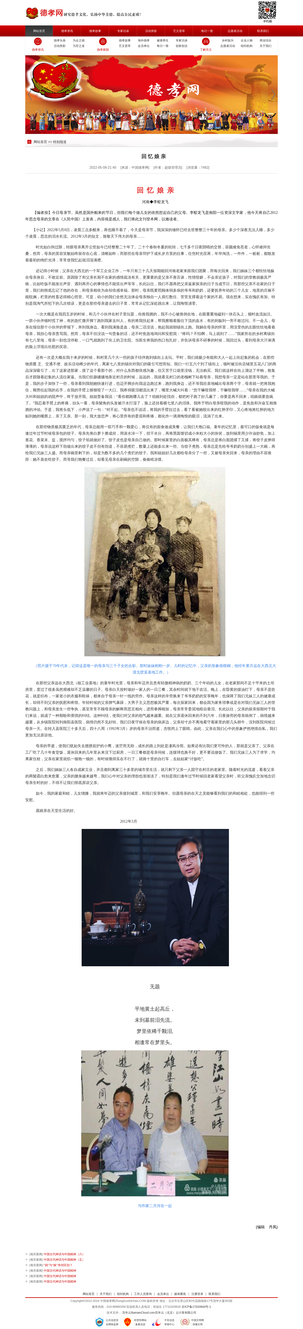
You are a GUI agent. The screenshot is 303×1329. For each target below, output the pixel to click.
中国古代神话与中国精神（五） (57, 1259)
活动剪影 (151, 31)
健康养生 (163, 40)
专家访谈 (123, 31)
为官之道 (79, 46)
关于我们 (265, 46)
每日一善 (207, 31)
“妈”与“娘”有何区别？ (51, 1265)
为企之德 (79, 40)
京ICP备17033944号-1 (196, 1306)
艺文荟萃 (179, 31)
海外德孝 (144, 40)
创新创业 (181, 46)
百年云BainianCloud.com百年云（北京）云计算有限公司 (159, 1312)
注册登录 (197, 1294)
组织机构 (246, 46)
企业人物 (246, 40)
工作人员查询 (143, 1294)
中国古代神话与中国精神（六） (57, 1254)
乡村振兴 (228, 40)
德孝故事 (95, 31)
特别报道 (59, 142)
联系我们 (263, 31)
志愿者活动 (235, 31)
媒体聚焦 (180, 1294)
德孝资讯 (67, 31)
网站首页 (39, 31)
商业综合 (265, 40)
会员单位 (144, 46)
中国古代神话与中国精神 (52, 1270)
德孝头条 (60, 40)
